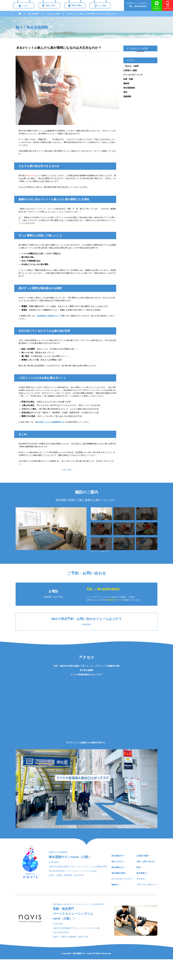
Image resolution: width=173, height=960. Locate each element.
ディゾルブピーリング (133, 75)
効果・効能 (128, 79)
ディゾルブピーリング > (121, 879)
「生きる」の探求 (54, 14)
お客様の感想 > (143, 856)
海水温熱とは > (118, 867)
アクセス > (141, 879)
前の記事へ (68, 470)
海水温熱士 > (142, 873)
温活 (125, 92)
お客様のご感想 (130, 70)
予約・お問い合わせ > (145, 861)
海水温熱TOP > (118, 856)
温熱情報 (127, 96)
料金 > (139, 867)
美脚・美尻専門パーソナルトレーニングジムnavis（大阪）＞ (74, 914)
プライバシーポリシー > (146, 885)
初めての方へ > (118, 861)
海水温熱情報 (33, 14)
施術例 (126, 83)
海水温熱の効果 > (119, 873)
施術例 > (115, 885)
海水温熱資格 (129, 88)
